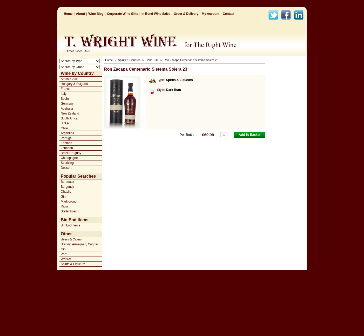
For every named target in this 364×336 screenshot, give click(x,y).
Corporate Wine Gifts (122, 14)
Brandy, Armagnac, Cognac (80, 244)
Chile (64, 128)
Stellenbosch (70, 211)
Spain (65, 98)
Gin (63, 196)
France (65, 89)
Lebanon (67, 148)
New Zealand (70, 113)
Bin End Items (70, 225)
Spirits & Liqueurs (73, 264)
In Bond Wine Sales (155, 14)
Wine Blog (96, 14)
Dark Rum (152, 60)
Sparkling (67, 163)
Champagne (69, 158)
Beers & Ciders (71, 239)
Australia (67, 108)
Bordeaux (67, 182)
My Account (210, 14)
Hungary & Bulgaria (74, 84)
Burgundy (67, 187)
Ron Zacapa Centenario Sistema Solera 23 (191, 60)
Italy (63, 94)
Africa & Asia (69, 79)
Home (68, 14)
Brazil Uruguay (71, 153)
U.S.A (65, 123)
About (80, 14)
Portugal (66, 138)
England (66, 143)
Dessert (66, 168)
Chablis (66, 191)
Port (63, 254)
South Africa (69, 118)
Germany (67, 103)
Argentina (67, 133)
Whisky (66, 259)
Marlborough (69, 201)
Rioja (64, 206)
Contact (228, 14)
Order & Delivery (186, 14)
